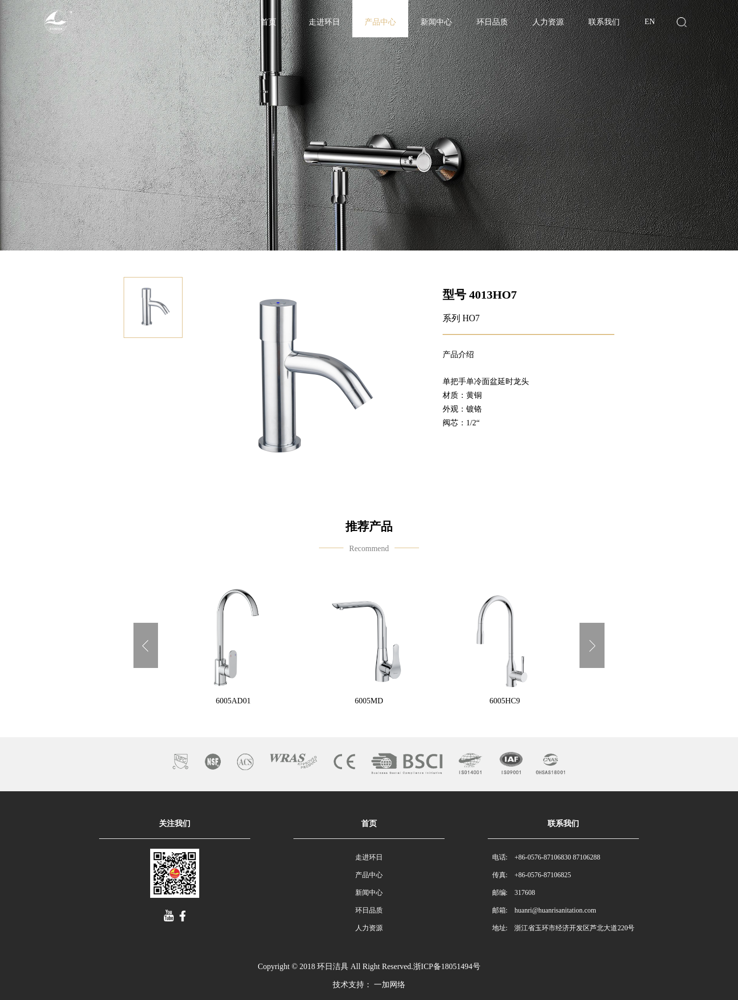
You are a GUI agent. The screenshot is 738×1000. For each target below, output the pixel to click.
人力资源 (548, 22)
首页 (268, 22)
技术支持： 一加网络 (369, 984)
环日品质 (492, 22)
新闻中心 (436, 22)
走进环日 (324, 22)
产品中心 (380, 22)
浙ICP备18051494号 (446, 966)
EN (649, 21)
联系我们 (604, 22)
